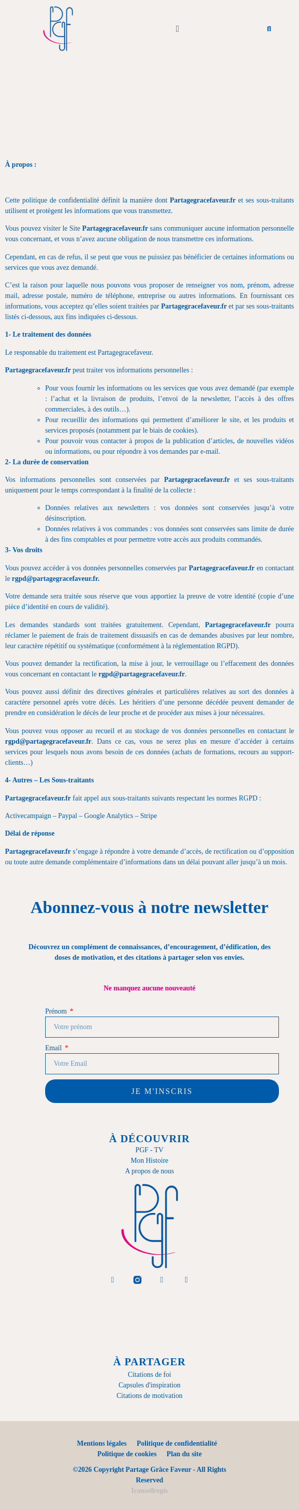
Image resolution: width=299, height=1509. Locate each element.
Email (54, 1048)
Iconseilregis (149, 1490)
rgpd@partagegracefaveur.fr (55, 578)
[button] (178, 29)
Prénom (56, 1011)
